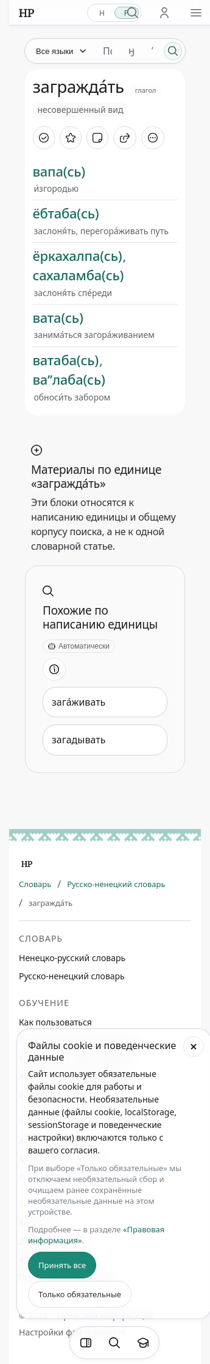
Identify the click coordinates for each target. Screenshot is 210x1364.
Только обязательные (79, 1294)
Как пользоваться (55, 1022)
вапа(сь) (58, 171)
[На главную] (26, 12)
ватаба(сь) (65, 360)
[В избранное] (71, 137)
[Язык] (60, 51)
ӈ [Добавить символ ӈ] (131, 51)
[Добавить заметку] (97, 137)
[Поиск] (173, 51)
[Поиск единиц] (107, 51)
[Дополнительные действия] (152, 137)
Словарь (35, 884)
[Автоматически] (79, 646)
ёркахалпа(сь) (77, 255)
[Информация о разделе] (54, 669)
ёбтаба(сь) (65, 213)
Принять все (62, 1265)
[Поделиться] (124, 137)
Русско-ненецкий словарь (116, 884)
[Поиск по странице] (114, 1342)
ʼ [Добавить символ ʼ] (152, 51)
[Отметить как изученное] (44, 137)
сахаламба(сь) (78, 275)
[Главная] (27, 864)
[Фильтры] (85, 1342)
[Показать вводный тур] (143, 1342)
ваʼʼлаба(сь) (68, 379)
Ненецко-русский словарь (72, 958)
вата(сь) (57, 317)
